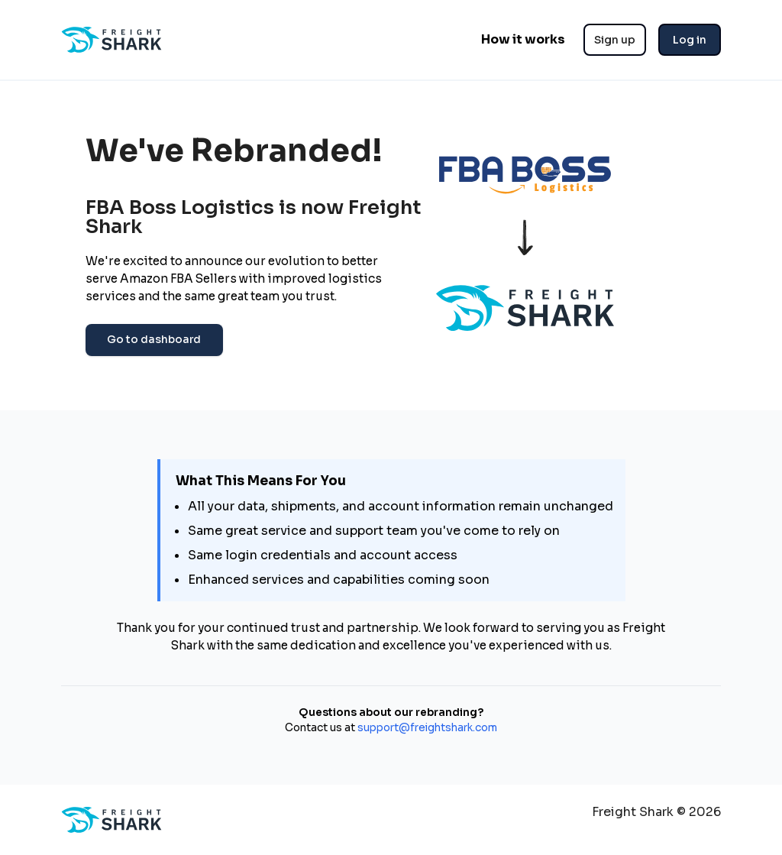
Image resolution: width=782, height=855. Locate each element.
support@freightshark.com (426, 727)
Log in (689, 40)
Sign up (614, 40)
